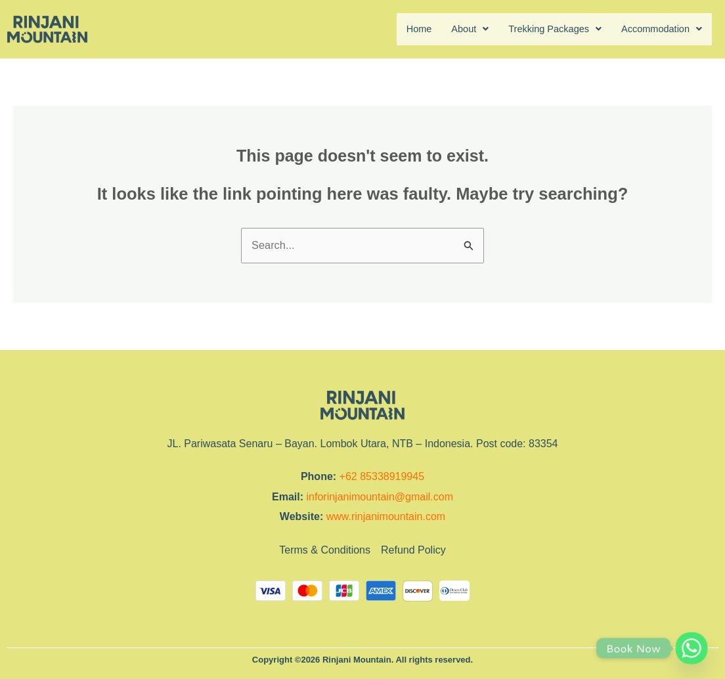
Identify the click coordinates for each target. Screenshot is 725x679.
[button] (453, 30)
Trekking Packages (543, 29)
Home (399, 29)
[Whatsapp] (691, 648)
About (453, 29)
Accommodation (658, 29)
